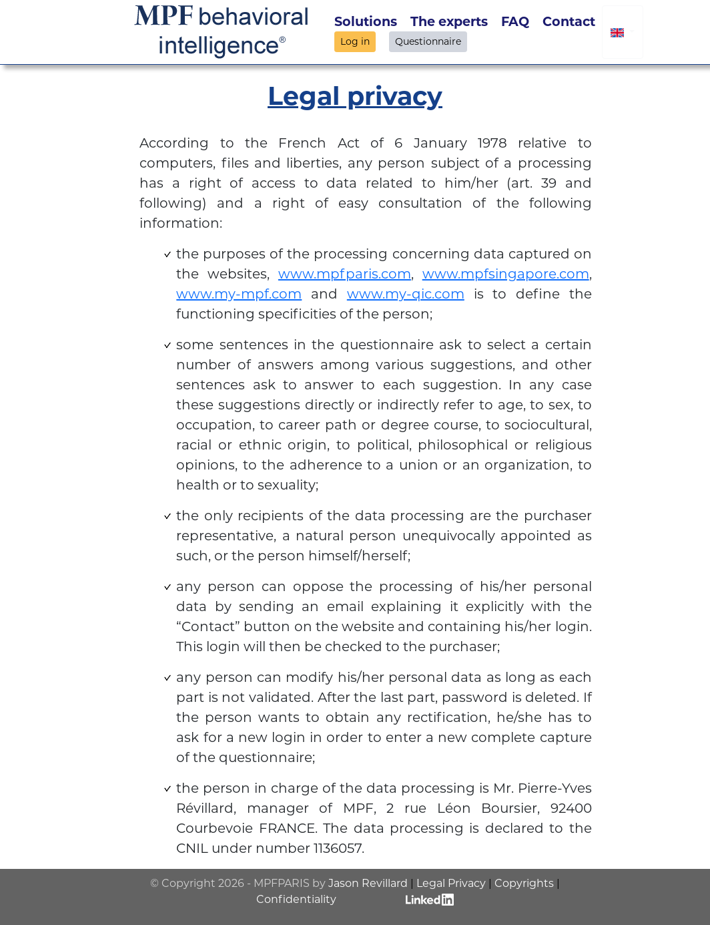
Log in (355, 41)
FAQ (515, 21)
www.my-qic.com (405, 294)
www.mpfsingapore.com (505, 274)
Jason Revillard (368, 883)
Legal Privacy (451, 883)
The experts (449, 21)
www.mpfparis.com (344, 274)
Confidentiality (296, 899)
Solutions (365, 21)
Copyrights (524, 883)
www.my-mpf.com (239, 294)
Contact (569, 21)
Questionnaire (428, 41)
